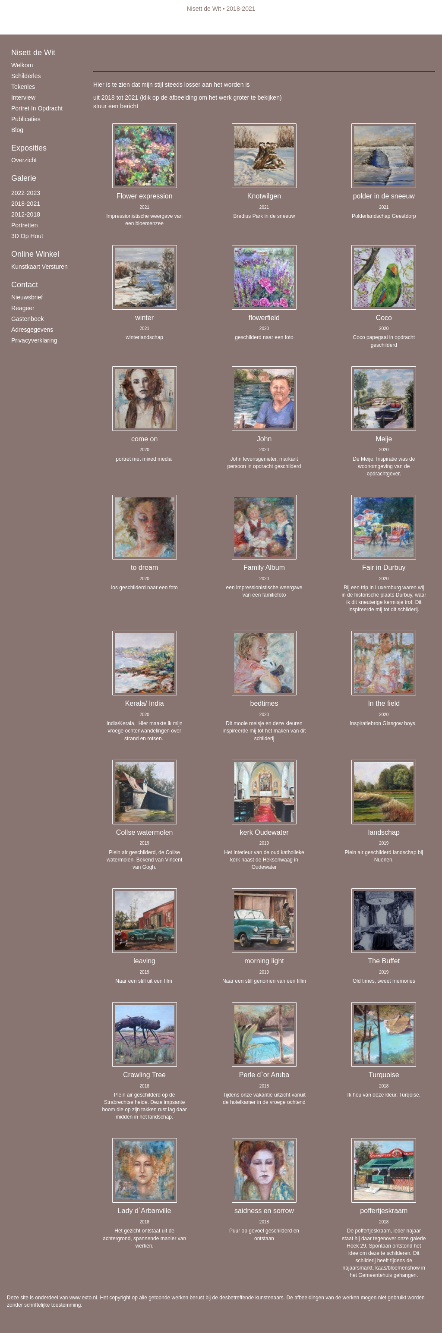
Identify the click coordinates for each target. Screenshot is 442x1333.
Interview (23, 97)
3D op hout (27, 236)
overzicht (24, 160)
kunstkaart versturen (39, 266)
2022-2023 (25, 192)
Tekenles (23, 86)
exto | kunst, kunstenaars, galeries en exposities (31, 8)
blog (17, 129)
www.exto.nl (83, 1298)
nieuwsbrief (27, 297)
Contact (24, 284)
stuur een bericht (115, 106)
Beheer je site (25, 25)
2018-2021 (25, 203)
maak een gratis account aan (91, 25)
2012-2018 (25, 214)
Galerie (23, 178)
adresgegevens (32, 329)
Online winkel (35, 254)
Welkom (22, 65)
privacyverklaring (34, 340)
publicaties (26, 119)
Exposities (29, 148)
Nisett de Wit (204, 8)
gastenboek (27, 318)
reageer (23, 308)
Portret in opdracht (37, 108)
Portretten (24, 225)
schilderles (26, 75)
